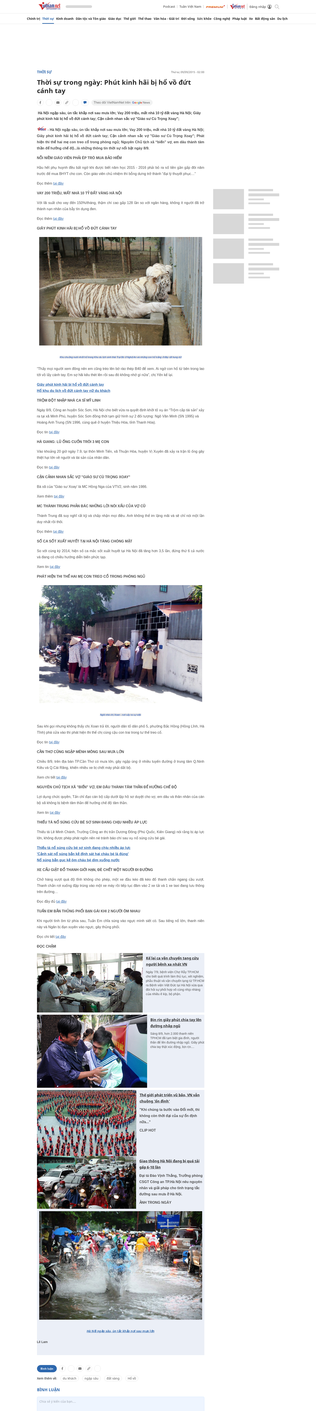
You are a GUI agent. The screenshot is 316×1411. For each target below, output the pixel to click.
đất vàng (113, 1378)
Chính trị (33, 18)
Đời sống (188, 18)
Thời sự (48, 18)
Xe (251, 18)
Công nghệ (222, 18)
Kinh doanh (65, 18)
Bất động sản (265, 18)
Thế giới (130, 18)
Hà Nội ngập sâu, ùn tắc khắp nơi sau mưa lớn (120, 1331)
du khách (69, 1378)
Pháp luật (239, 18)
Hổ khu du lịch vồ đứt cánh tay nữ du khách (73, 391)
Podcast (169, 6)
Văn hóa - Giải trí (166, 18)
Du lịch (282, 18)
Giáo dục (114, 18)
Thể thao (145, 18)
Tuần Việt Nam (190, 6)
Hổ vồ (132, 1378)
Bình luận (47, 1369)
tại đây (58, 183)
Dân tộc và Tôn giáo (91, 18)
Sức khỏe (204, 18)
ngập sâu (91, 1378)
